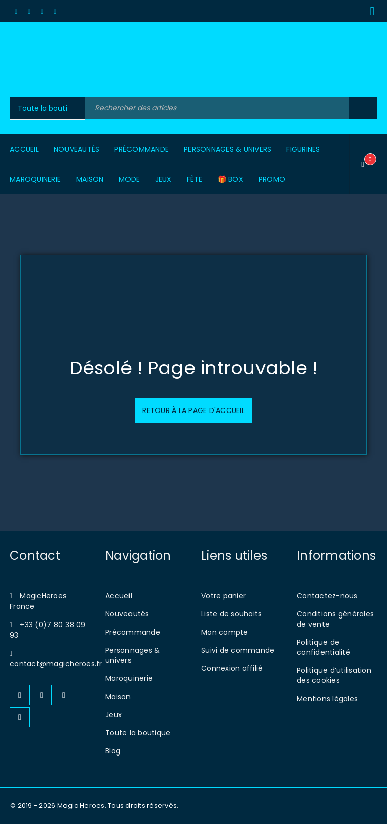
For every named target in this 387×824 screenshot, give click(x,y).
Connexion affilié (232, 668)
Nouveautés (127, 614)
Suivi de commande (237, 650)
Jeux (113, 715)
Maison (118, 697)
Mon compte (224, 632)
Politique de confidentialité (323, 647)
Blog (112, 751)
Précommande (132, 632)
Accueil (118, 596)
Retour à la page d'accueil (193, 410)
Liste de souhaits (231, 614)
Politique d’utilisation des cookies (334, 675)
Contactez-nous (327, 596)
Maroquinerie (129, 678)
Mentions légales (327, 699)
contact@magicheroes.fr (56, 664)
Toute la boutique (137, 733)
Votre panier (223, 596)
